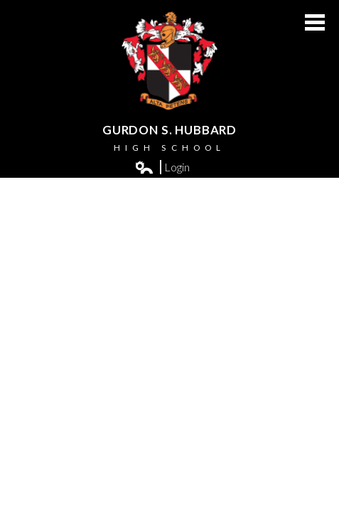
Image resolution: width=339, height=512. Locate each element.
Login (163, 167)
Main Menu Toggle (315, 22)
